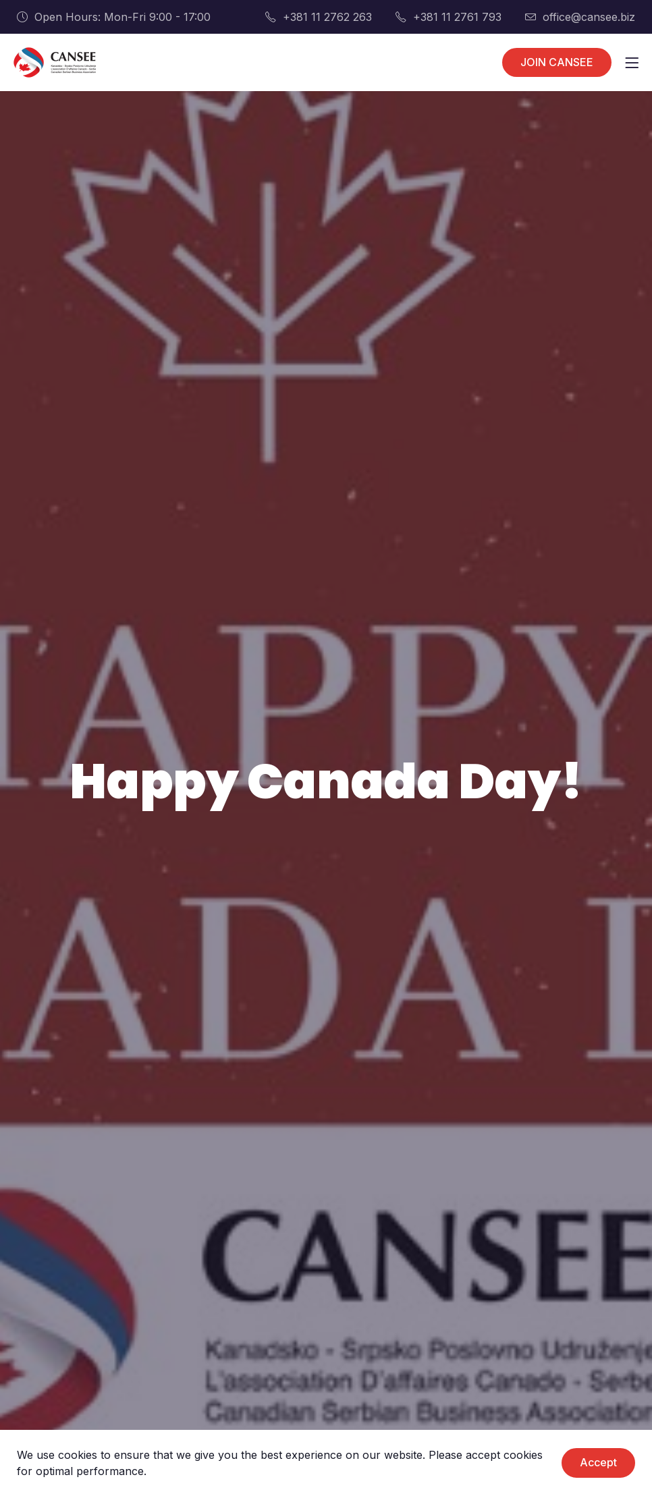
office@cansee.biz (580, 17)
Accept (598, 1462)
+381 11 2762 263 (318, 17)
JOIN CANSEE (556, 62)
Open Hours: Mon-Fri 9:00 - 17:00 (114, 17)
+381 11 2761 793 (448, 17)
